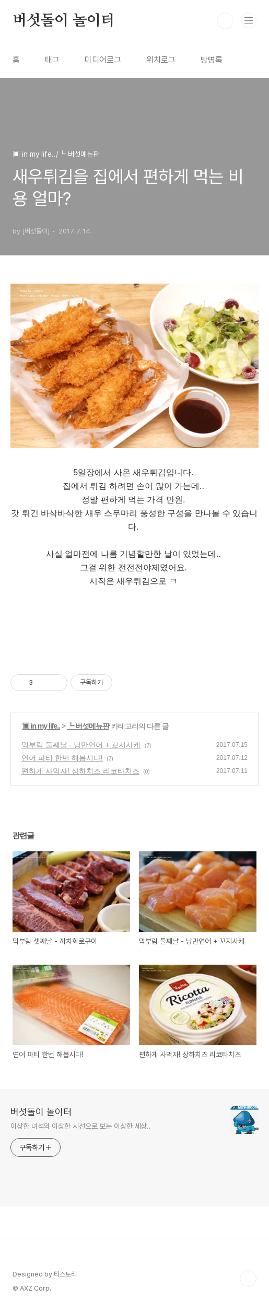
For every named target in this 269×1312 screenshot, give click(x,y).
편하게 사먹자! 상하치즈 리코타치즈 (80, 771)
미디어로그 (103, 60)
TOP (248, 1278)
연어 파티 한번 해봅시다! (62, 758)
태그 (52, 60)
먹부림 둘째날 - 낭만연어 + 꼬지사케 (81, 745)
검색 (225, 21)
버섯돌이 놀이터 (63, 21)
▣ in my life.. (41, 726)
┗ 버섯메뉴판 (88, 726)
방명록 (212, 60)
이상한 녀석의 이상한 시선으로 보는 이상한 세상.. (80, 1126)
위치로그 (161, 60)
